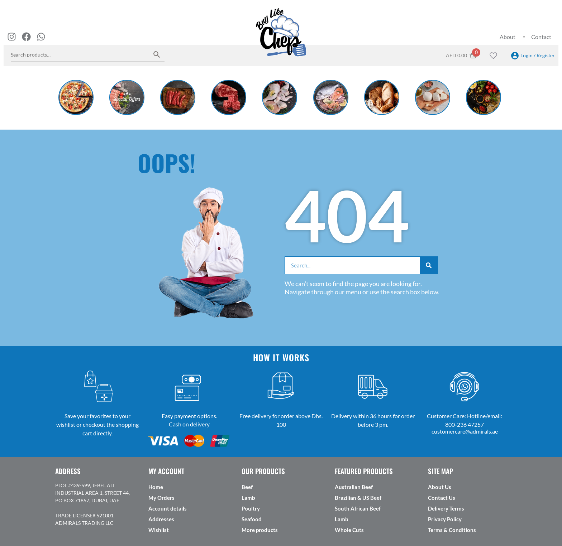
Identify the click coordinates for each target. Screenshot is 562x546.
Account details (167, 508)
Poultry (251, 508)
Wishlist (158, 530)
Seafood (252, 519)
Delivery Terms (446, 508)
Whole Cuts (349, 530)
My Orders (161, 497)
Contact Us (441, 497)
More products (260, 530)
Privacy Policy (445, 519)
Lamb (248, 497)
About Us (439, 487)
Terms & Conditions (452, 530)
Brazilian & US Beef (358, 497)
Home (155, 487)
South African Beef (358, 508)
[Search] (429, 265)
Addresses (161, 519)
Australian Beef (354, 487)
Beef (247, 487)
